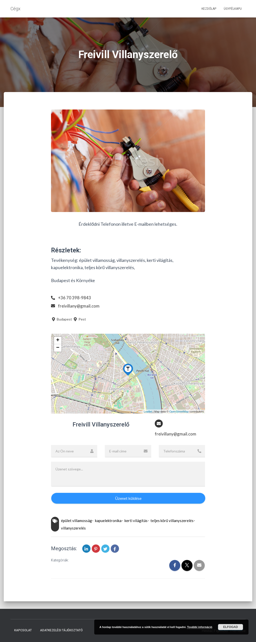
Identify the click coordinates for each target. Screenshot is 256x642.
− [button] (58, 348)
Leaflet (148, 411)
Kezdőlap (209, 8)
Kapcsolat (23, 630)
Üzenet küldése (128, 498)
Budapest (61, 319)
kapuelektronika (108, 521)
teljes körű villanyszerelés (172, 521)
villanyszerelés (73, 528)
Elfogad (230, 627)
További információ (199, 627)
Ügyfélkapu (233, 8)
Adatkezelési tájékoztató (61, 630)
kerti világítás (136, 521)
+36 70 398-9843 (74, 297)
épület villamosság (76, 521)
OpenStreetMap (179, 411)
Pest (79, 319)
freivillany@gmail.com (79, 306)
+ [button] (58, 340)
